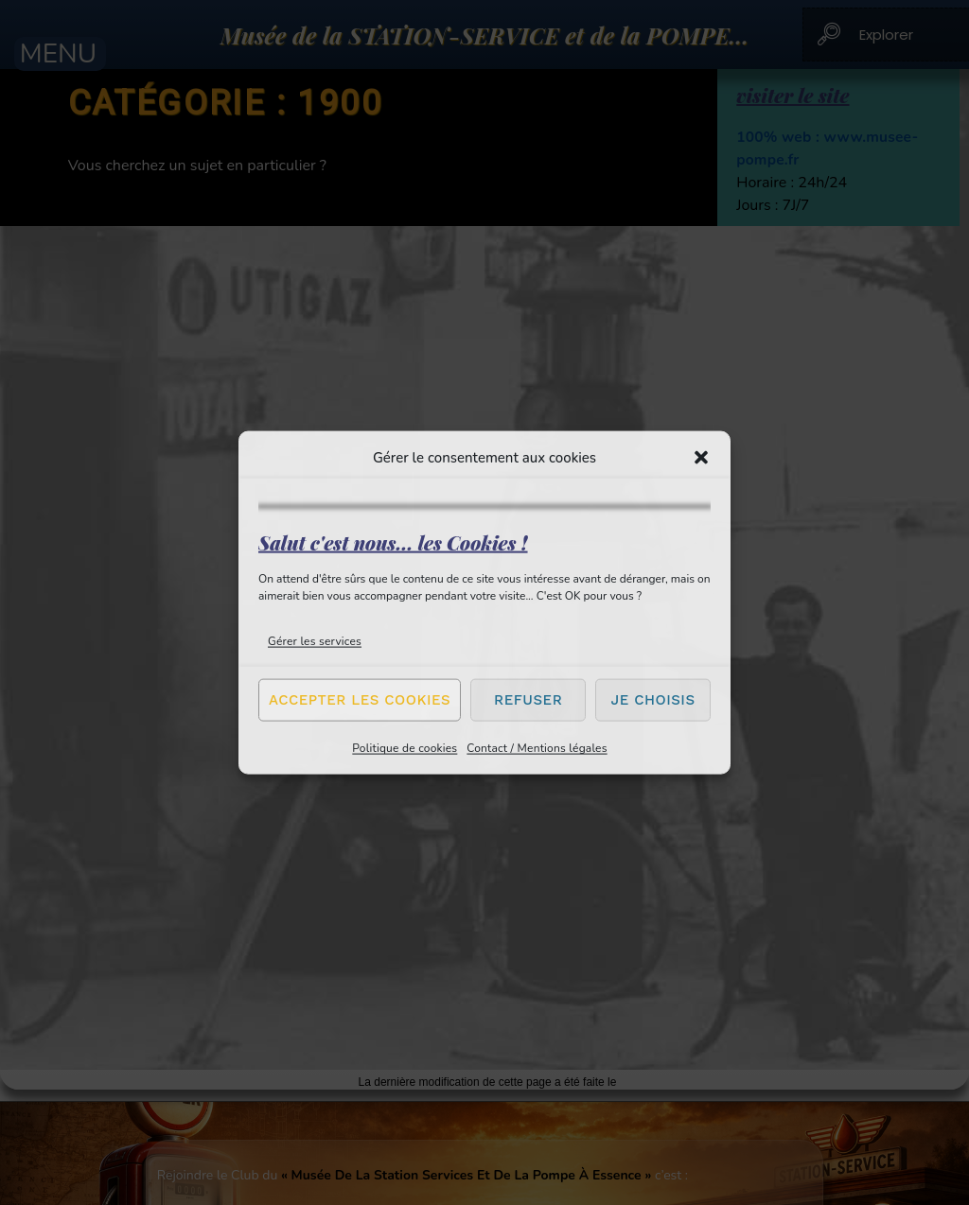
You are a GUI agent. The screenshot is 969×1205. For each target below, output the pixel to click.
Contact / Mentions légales (537, 747)
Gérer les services (314, 640)
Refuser (528, 699)
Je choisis (653, 699)
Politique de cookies (404, 747)
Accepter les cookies (359, 699)
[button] (701, 457)
